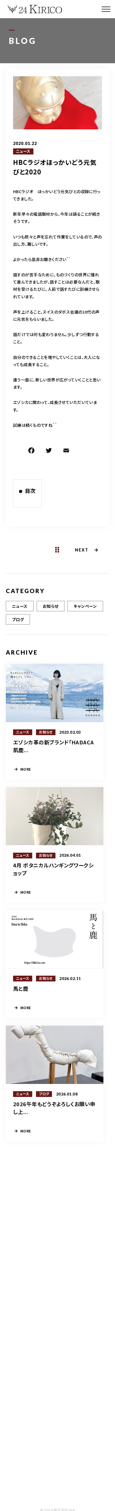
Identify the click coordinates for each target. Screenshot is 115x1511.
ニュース (23, 151)
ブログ (18, 619)
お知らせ (51, 606)
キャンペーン (85, 606)
